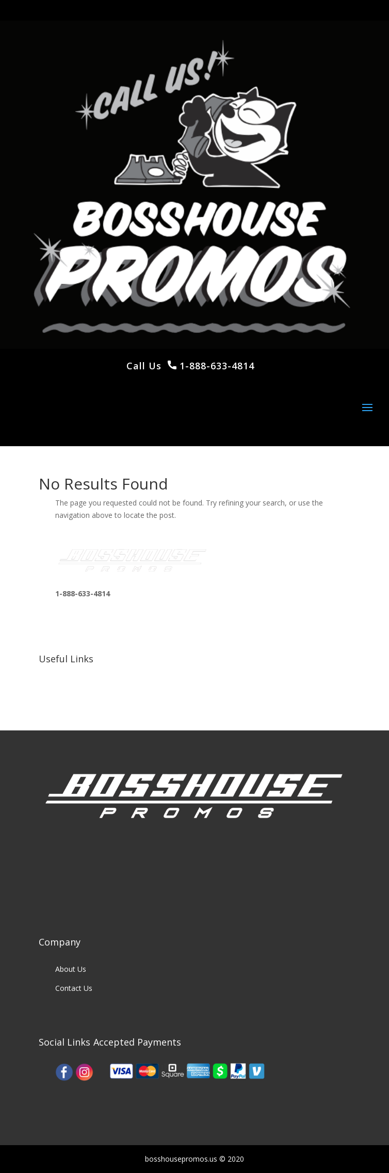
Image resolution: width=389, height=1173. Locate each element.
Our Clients (73, 694)
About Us (70, 969)
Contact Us (73, 988)
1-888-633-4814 (215, 366)
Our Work (71, 674)
